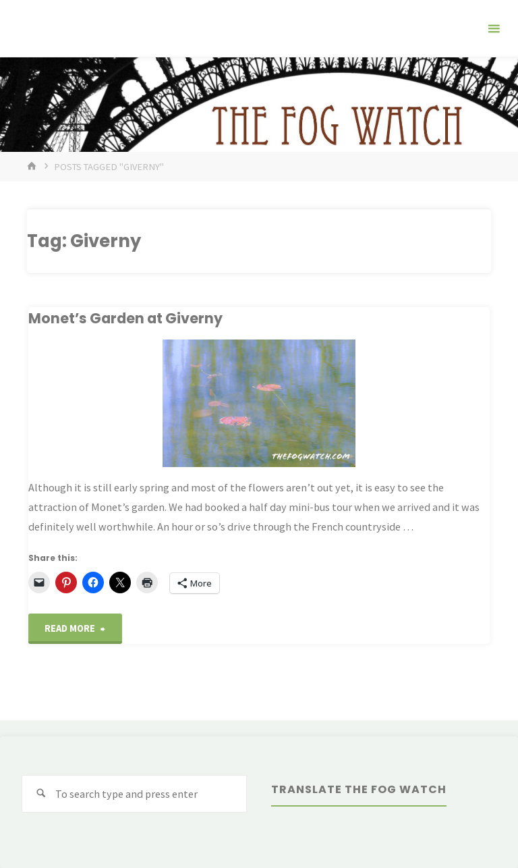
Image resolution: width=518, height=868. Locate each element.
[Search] (41, 794)
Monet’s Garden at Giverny (125, 318)
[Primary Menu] (493, 28)
